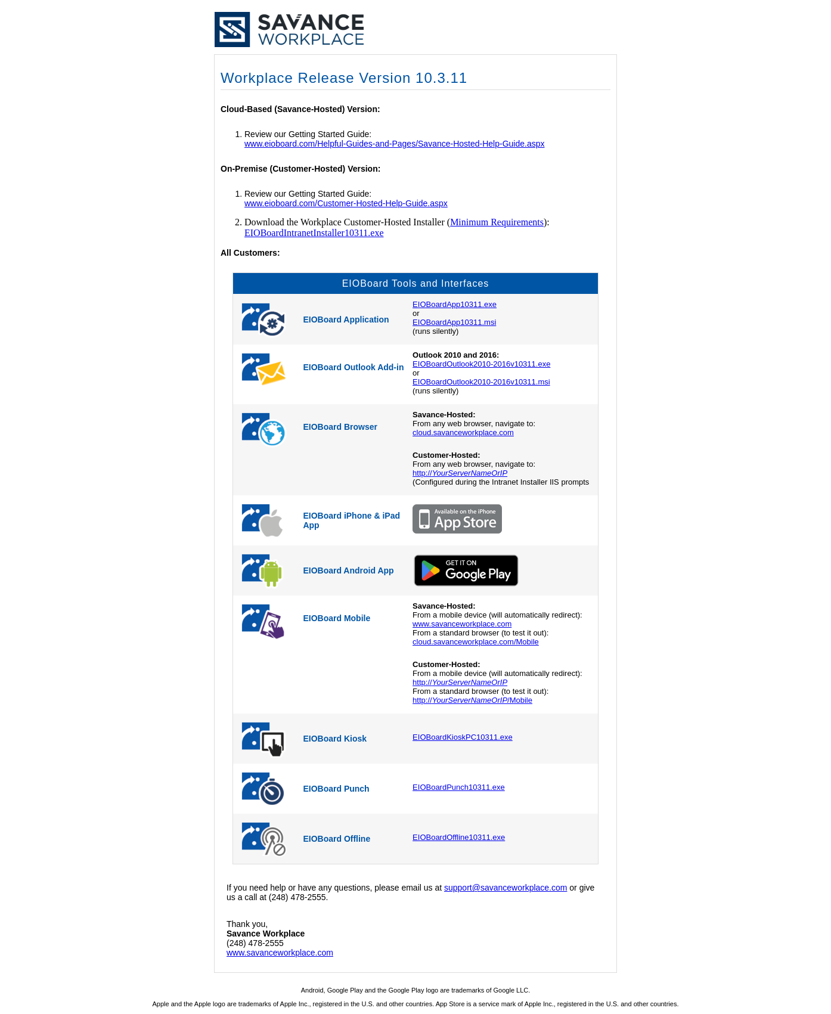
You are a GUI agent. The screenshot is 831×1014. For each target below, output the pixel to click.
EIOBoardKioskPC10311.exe (463, 737)
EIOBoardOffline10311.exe (459, 837)
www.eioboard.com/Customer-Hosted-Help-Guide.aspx (346, 203)
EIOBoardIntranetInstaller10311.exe (314, 233)
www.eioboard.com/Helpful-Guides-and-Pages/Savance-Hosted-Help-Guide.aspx (394, 143)
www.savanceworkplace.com (462, 623)
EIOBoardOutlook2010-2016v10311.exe (481, 363)
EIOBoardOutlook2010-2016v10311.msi (481, 381)
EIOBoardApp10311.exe (455, 304)
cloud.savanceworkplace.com (463, 432)
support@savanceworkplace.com (505, 887)
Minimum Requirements (497, 222)
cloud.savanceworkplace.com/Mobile (476, 641)
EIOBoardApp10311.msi (454, 322)
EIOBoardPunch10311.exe (459, 787)
